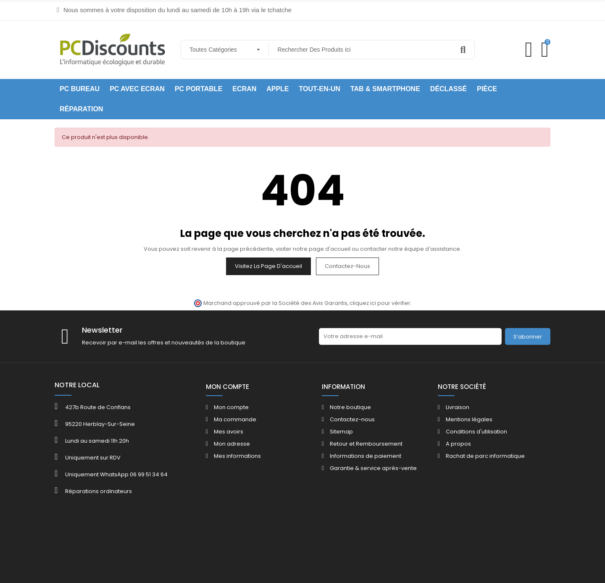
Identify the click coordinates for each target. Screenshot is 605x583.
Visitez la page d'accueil (268, 266)
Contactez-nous (347, 266)
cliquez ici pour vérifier (380, 303)
